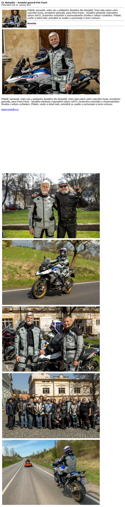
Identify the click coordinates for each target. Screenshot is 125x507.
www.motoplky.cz (10, 109)
